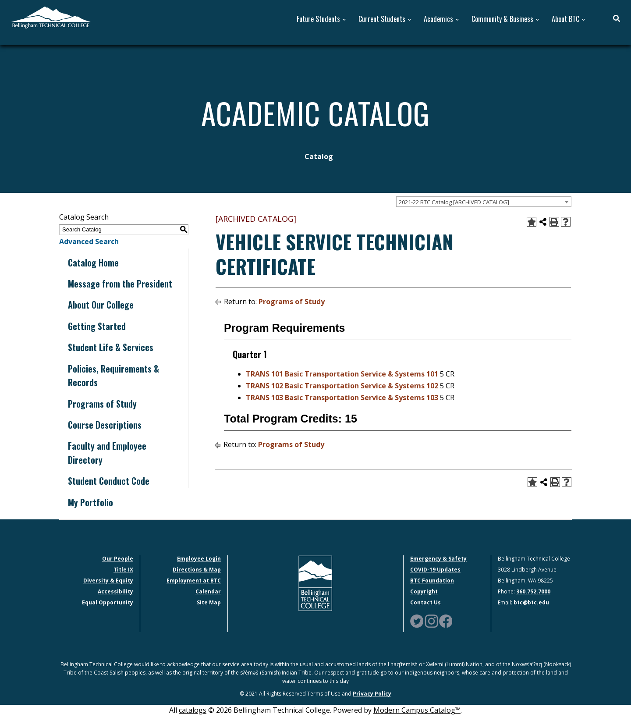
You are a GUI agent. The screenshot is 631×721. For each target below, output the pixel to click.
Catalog (319, 156)
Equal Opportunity (107, 602)
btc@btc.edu (531, 602)
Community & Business (502, 19)
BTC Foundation (432, 580)
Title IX (123, 569)
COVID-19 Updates (435, 569)
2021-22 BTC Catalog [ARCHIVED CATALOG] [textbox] (454, 202)
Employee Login (199, 558)
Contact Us (425, 602)
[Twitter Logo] (416, 620)
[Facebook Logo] (445, 620)
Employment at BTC (194, 580)
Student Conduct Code (108, 480)
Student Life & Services (110, 347)
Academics (438, 19)
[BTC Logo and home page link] (51, 16)
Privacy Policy (372, 693)
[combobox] (483, 201)
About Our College (101, 304)
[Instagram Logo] (431, 620)
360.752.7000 (533, 591)
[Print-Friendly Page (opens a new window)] (554, 222)
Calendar (208, 591)
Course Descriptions (105, 424)
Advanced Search (89, 241)
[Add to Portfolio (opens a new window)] (531, 222)
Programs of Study (102, 403)
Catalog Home (93, 262)
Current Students (381, 19)
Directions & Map (197, 569)
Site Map (209, 602)
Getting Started (97, 326)
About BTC (565, 19)
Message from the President (120, 283)
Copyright (424, 591)
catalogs (192, 710)
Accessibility (115, 591)
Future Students (318, 19)
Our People (117, 558)
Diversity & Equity (108, 580)
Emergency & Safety (438, 558)
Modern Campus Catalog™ (417, 710)
